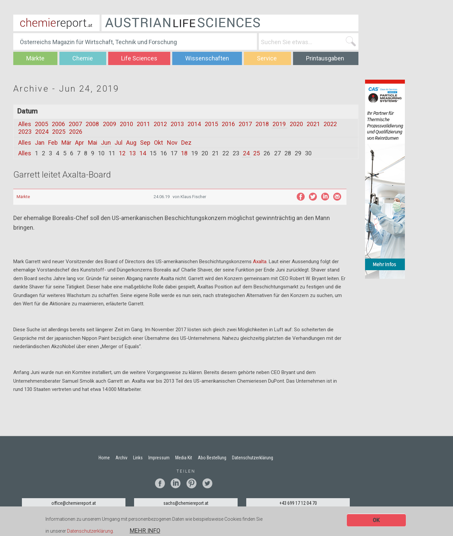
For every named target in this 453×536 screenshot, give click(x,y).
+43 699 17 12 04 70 (298, 503)
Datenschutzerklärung (90, 532)
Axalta (259, 262)
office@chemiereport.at (73, 503)
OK (376, 521)
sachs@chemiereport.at (185, 503)
